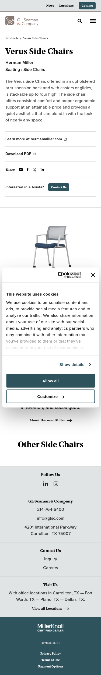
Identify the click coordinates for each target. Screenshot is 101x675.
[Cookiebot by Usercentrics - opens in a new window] (60, 275)
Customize (50, 396)
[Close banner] (93, 275)
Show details (72, 364)
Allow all (50, 380)
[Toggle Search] (80, 21)
